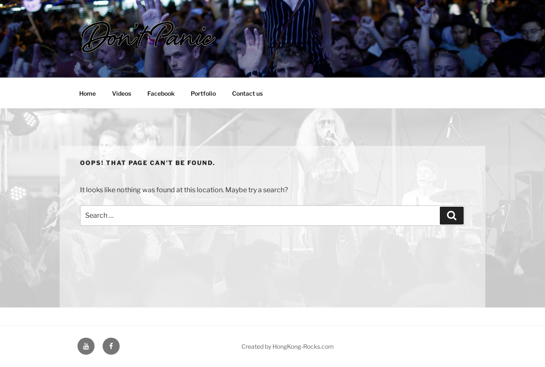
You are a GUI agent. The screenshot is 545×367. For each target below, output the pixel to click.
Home (87, 93)
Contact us (247, 93)
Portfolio (203, 93)
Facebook (161, 93)
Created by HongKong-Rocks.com (287, 346)
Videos (121, 93)
